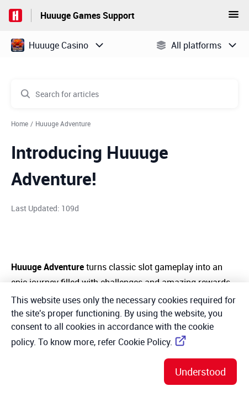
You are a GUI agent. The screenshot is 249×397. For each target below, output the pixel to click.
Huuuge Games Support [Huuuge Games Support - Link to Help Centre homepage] (87, 15)
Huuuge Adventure (63, 123)
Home (19, 123)
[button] (233, 18)
